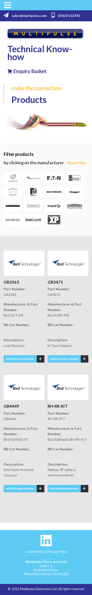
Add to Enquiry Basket (20, 358)
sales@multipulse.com (25, 15)
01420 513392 (66, 15)
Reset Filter (77, 163)
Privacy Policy (57, 552)
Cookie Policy (35, 552)
